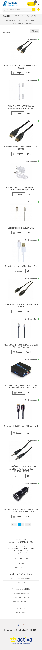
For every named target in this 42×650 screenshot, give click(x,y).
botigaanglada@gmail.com (21, 553)
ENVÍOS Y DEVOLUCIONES (21, 594)
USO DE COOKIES (21, 612)
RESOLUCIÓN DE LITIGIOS (21, 597)
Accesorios (30, 21)
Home (8, 21)
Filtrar (34, 31)
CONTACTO (21, 582)
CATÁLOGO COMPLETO (21, 567)
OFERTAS (21, 563)
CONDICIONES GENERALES (21, 601)
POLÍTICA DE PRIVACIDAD (21, 605)
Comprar (18, 73)
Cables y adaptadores (22, 23)
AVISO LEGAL (21, 608)
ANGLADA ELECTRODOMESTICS (21, 578)
